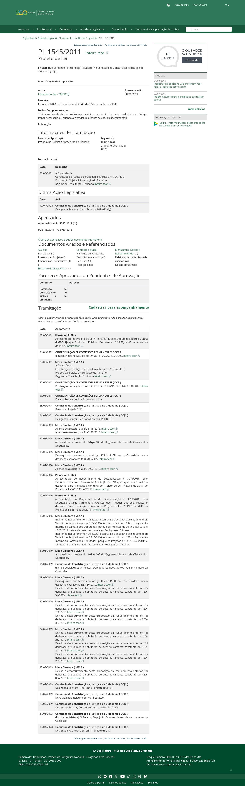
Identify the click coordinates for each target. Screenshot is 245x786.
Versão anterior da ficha (115, 45)
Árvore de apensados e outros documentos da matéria (70, 239)
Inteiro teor (95, 52)
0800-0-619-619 (175, 757)
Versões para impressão (136, 45)
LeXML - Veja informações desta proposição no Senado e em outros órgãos (179, 124)
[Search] (209, 29)
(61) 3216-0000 (189, 760)
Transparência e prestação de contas (157, 29)
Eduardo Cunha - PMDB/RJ (53, 94)
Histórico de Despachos (52, 268)
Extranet (153, 782)
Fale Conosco (200, 5)
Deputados (65, 29)
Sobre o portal (95, 782)
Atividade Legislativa (92, 29)
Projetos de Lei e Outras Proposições (79, 38)
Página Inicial (29, 38)
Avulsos (42, 249)
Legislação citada (87, 249)
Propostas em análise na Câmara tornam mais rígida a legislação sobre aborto (178, 85)
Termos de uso (117, 782)
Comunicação (120, 29)
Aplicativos (137, 782)
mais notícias (196, 109)
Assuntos (23, 29)
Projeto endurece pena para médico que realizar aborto (179, 98)
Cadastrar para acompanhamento (88, 45)
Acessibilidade (182, 5)
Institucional (44, 29)
